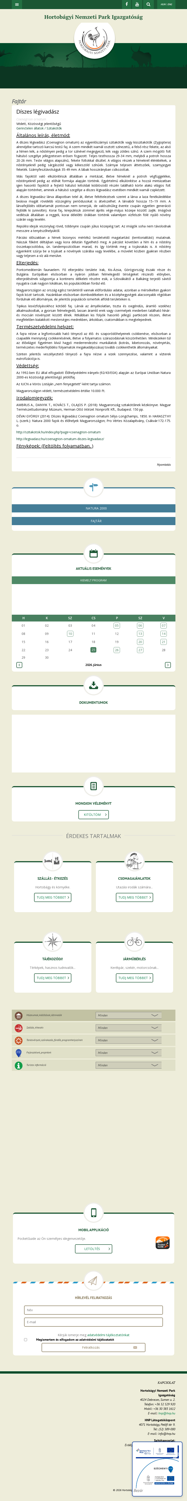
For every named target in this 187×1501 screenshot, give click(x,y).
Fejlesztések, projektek (38, 1052)
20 (140, 642)
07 (163, 625)
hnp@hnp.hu (166, 1413)
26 (117, 650)
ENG (169, 4)
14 (163, 633)
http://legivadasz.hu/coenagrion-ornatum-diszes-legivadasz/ (60, 439)
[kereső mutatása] (148, 4)
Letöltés (92, 1249)
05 (117, 625)
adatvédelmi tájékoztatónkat (108, 1335)
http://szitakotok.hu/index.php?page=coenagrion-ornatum (58, 432)
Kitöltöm (92, 814)
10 (70, 633)
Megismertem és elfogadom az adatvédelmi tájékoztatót (75, 1340)
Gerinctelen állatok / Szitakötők (39, 128)
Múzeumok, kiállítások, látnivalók (44, 1015)
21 (163, 642)
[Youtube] (137, 4)
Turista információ (36, 1065)
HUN (163, 4)
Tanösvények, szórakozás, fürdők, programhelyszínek (54, 1040)
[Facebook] (126, 4)
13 (140, 633)
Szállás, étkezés (34, 1027)
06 (140, 625)
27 (140, 650)
